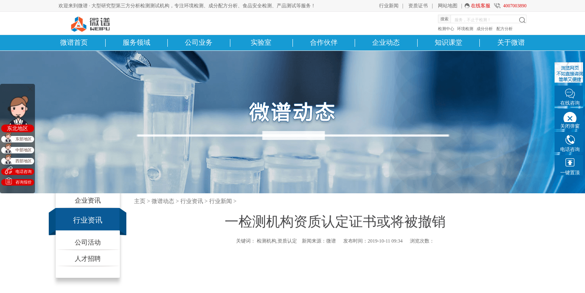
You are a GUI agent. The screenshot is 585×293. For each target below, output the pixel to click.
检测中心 (446, 28)
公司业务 (198, 42)
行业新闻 (389, 5)
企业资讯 (88, 200)
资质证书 (418, 5)
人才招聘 (88, 258)
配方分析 (504, 28)
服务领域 (136, 42)
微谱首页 (74, 42)
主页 (139, 201)
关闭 (30, 88)
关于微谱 (511, 42)
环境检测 (465, 28)
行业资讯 (87, 220)
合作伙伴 (324, 42)
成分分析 (485, 28)
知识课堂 (448, 42)
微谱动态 (163, 201)
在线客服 (480, 5)
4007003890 (514, 5)
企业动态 (386, 42)
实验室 (261, 42)
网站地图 (447, 5)
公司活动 (88, 242)
